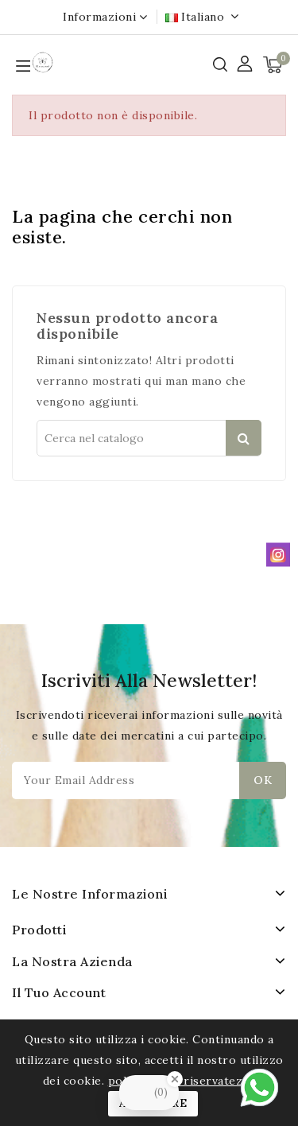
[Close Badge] (175, 1079)
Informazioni (99, 17)
